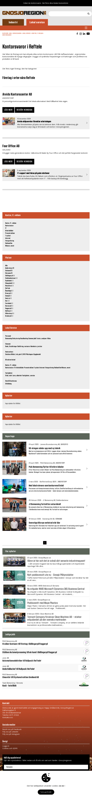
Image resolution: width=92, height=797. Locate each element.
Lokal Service (26, 33)
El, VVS (23, 354)
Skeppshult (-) (9, 283)
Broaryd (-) (8, 293)
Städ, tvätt (8, 375)
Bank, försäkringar (11, 346)
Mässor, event (9, 246)
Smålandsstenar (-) (11, 278)
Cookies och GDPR (9, 748)
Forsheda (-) (9, 303)
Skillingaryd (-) (9, 276)
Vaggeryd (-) (9, 308)
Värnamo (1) (8, 273)
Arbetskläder (9, 231)
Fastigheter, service (28, 375)
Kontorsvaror (6, 35)
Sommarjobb (32, 338)
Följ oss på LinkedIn (10, 732)
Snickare (8, 354)
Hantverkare (9, 352)
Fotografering (9, 241)
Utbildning (8, 384)
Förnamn (9, 767)
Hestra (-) (8, 298)
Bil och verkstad (10, 360)
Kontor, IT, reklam (37, 33)
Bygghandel (37, 354)
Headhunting (24, 338)
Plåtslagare (29, 354)
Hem (10, 33)
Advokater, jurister (36, 346)
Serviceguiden (17, 33)
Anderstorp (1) (9, 268)
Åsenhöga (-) (9, 291)
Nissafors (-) (9, 286)
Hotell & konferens (11, 381)
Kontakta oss (7, 717)
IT (5, 228)
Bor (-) (7, 301)
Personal (8, 336)
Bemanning (8, 338)
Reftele (7, 288)
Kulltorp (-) (8, 311)
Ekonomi (7, 344)
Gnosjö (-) (8, 296)
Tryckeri (8, 236)
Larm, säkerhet (17, 375)
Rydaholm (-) (9, 281)
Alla (6, 266)
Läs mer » (62, 786)
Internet (7, 238)
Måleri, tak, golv (16, 354)
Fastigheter (9, 373)
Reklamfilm (8, 243)
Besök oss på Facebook (11, 729)
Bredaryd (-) (9, 316)
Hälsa (49, 338)
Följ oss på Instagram (11, 734)
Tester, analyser (41, 338)
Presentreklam (10, 233)
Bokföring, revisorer (23, 346)
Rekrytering (16, 338)
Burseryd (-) (9, 306)
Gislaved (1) (8, 271)
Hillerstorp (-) (9, 313)
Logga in (5, 746)
